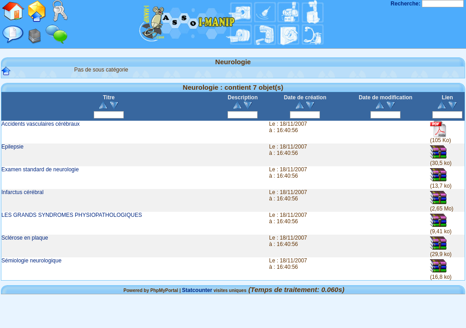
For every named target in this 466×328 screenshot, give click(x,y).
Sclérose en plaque (24, 238)
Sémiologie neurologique (31, 260)
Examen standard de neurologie (40, 169)
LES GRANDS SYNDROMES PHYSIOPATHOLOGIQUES (71, 215)
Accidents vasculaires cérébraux (40, 124)
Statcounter (197, 290)
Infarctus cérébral (22, 192)
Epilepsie (12, 147)
